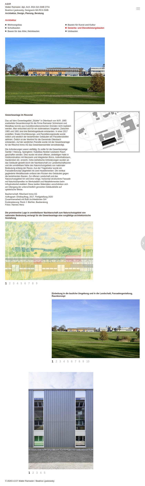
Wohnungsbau (15, 25)
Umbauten (73, 31)
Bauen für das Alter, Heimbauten (23, 31)
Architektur (10, 20)
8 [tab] (33, 283)
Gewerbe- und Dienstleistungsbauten (86, 28)
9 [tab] (36, 283)
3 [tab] (13, 283)
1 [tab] (6, 283)
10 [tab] (87, 361)
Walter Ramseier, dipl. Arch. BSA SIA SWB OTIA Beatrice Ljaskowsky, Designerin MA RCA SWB (27, 9)
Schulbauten (14, 28)
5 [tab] (21, 283)
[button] (138, 8)
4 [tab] (17, 283)
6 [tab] (25, 283)
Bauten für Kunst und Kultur (82, 25)
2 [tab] (10, 283)
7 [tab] (29, 283)
